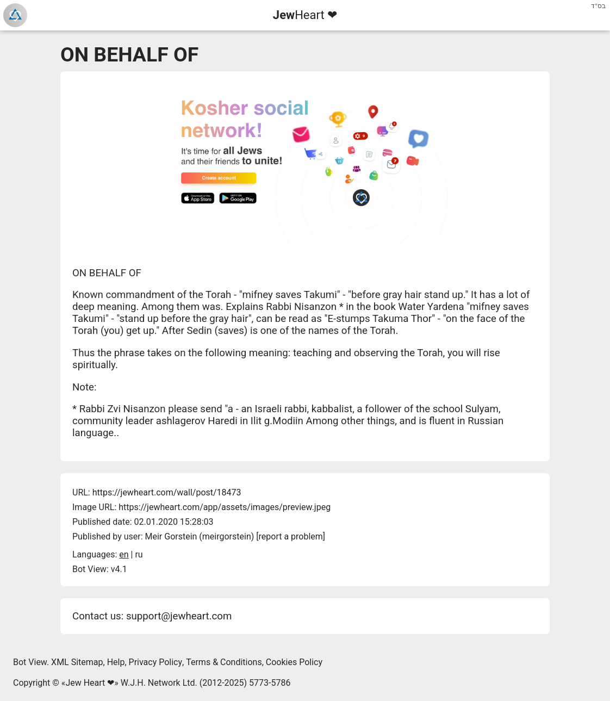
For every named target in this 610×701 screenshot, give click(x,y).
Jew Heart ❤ (89, 683)
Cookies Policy (294, 662)
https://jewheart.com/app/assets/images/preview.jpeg (225, 507)
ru (138, 554)
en (123, 554)
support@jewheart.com (179, 616)
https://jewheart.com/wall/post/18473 (166, 492)
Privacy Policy (156, 662)
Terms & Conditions (224, 662)
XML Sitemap (77, 662)
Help (116, 662)
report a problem (291, 536)
